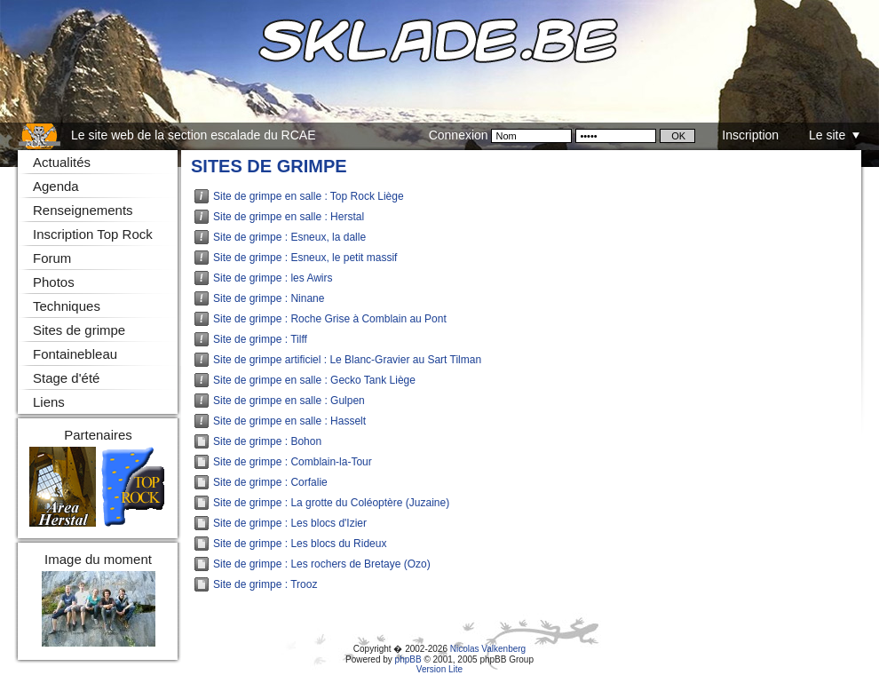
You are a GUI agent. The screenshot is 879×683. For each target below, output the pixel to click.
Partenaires (98, 434)
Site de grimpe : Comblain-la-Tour (292, 462)
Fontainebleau (75, 353)
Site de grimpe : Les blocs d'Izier (290, 523)
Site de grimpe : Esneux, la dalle (289, 237)
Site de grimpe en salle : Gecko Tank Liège (314, 380)
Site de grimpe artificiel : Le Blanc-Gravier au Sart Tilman (347, 359)
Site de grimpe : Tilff (260, 339)
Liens (49, 401)
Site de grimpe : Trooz (265, 584)
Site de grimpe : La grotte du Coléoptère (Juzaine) (331, 502)
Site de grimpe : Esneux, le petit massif (305, 257)
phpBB (408, 659)
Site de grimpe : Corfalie (270, 482)
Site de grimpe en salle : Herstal (288, 216)
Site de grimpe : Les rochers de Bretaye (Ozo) (322, 564)
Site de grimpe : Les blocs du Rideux (299, 543)
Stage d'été (66, 377)
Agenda (56, 186)
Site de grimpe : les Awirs (273, 278)
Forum (52, 258)
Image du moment (98, 559)
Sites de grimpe (269, 166)
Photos (54, 282)
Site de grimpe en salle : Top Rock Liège (308, 196)
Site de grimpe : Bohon (267, 441)
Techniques (66, 306)
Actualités (62, 162)
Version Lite (439, 669)
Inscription (750, 135)
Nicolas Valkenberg (488, 649)
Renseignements (83, 210)
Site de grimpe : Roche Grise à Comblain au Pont (330, 319)
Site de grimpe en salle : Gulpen (289, 400)
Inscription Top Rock (93, 234)
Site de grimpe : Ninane (268, 298)
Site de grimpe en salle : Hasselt (289, 421)
